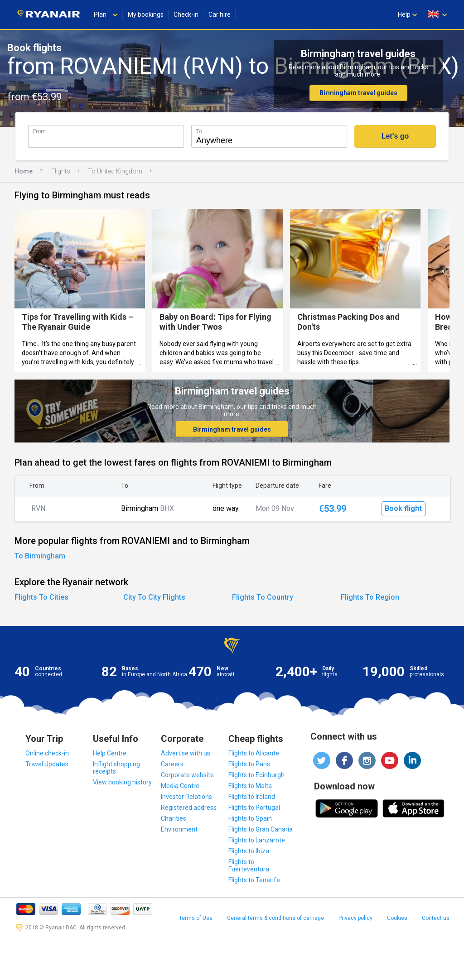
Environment (179, 829)
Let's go (395, 136)
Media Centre (180, 785)
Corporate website (187, 775)
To (199, 131)
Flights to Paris (249, 764)
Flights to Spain (250, 818)
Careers (172, 764)
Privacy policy (355, 918)
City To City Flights (154, 597)
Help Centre (109, 753)
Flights (60, 171)
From (39, 131)
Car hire (219, 14)
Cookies (397, 918)
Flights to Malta (250, 785)
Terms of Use (196, 918)
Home (23, 171)
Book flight (403, 508)
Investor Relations (186, 796)
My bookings (146, 14)
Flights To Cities (41, 597)
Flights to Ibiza (248, 851)
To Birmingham (39, 556)
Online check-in (47, 753)
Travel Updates (46, 764)
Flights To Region (370, 597)
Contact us (436, 918)
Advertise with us (185, 753)
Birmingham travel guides (358, 92)
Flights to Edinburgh (256, 775)
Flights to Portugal (254, 807)
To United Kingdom (115, 171)
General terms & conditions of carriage (275, 918)
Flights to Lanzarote (256, 840)
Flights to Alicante (253, 753)
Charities (173, 818)
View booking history (122, 782)
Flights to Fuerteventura (248, 865)
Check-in (186, 14)
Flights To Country (262, 597)
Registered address (189, 807)
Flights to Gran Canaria (260, 829)
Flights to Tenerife (254, 880)
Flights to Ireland (251, 796)
